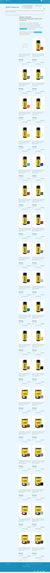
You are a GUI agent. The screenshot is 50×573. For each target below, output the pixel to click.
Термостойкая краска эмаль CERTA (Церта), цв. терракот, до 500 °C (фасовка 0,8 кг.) (25, 549)
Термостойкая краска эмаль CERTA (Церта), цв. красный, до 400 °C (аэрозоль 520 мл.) (25, 55)
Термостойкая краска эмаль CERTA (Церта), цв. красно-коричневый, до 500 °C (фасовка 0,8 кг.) (25, 433)
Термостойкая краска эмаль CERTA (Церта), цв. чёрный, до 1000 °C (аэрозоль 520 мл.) (38, 374)
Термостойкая (22, 32)
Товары (20, 566)
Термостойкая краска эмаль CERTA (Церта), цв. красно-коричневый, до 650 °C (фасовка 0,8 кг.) (25, 462)
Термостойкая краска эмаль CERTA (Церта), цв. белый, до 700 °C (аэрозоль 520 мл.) (25, 345)
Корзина (44, 0)
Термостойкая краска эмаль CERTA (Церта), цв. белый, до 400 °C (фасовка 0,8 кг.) (25, 404)
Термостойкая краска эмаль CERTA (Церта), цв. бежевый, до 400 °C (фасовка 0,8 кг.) (25, 520)
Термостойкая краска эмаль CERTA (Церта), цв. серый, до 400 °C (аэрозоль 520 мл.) (25, 84)
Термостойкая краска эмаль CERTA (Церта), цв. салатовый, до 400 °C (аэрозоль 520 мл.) (38, 84)
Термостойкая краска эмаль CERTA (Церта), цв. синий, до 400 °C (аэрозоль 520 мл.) (38, 171)
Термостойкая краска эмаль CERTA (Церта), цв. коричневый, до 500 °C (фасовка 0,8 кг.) (38, 549)
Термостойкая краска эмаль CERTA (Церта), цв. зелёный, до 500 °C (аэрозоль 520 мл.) (38, 200)
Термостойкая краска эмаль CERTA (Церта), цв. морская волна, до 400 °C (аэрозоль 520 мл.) (25, 316)
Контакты (28, 566)
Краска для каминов (23, 24)
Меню (2, 0)
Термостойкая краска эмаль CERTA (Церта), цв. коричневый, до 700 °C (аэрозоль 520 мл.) (25, 287)
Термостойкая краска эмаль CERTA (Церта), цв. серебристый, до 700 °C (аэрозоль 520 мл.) (38, 287)
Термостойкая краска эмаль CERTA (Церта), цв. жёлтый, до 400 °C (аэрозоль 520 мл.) (25, 142)
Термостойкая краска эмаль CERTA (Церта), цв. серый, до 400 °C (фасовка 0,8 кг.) (38, 404)
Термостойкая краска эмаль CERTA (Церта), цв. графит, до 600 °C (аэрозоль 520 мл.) (25, 258)
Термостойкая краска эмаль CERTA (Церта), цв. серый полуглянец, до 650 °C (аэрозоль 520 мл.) (38, 258)
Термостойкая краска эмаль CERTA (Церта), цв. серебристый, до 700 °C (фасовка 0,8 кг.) (25, 491)
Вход (41, 6)
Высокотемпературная (38, 32)
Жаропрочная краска (33, 27)
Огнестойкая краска (40, 27)
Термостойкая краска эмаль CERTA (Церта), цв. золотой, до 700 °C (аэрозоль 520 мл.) (38, 345)
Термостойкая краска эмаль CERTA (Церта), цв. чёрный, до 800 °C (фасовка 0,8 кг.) (38, 491)
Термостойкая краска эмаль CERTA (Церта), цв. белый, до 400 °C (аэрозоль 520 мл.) (38, 113)
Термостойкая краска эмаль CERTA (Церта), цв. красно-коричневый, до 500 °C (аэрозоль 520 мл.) (38, 229)
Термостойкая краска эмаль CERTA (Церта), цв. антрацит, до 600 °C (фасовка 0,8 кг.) (38, 433)
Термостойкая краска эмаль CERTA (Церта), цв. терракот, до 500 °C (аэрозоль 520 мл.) (25, 200)
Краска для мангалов (29, 24)
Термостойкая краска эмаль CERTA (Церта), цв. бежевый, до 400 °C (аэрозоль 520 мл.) (38, 142)
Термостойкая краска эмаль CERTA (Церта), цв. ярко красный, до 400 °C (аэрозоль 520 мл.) (38, 55)
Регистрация (37, 6)
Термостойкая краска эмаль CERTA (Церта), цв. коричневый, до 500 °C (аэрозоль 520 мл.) (25, 229)
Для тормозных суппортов (29, 32)
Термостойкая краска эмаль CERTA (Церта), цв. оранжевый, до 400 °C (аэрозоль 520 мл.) (25, 113)
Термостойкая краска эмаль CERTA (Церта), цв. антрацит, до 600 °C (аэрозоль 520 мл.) (38, 316)
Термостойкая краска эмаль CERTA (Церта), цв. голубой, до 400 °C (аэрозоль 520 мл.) (25, 171)
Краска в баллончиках (37, 24)
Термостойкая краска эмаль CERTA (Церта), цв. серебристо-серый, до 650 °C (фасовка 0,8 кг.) (38, 462)
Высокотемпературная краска (24, 27)
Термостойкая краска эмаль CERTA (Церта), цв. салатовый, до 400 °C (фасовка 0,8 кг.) (38, 520)
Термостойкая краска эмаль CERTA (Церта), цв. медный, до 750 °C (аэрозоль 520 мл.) (25, 374)
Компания (24, 566)
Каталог (2, 2)
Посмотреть (21, 119)
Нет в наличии (24, 122)
